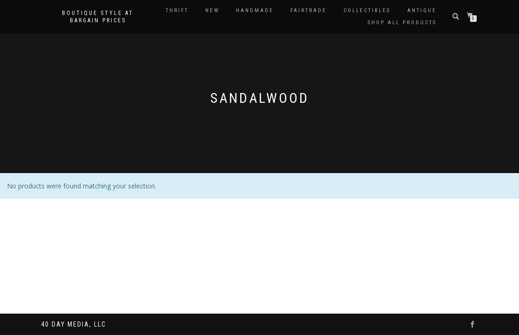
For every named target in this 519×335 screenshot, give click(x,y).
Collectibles (367, 10)
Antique (422, 10)
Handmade (255, 10)
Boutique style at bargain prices (98, 17)
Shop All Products (402, 23)
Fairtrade (308, 10)
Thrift (177, 10)
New (212, 10)
